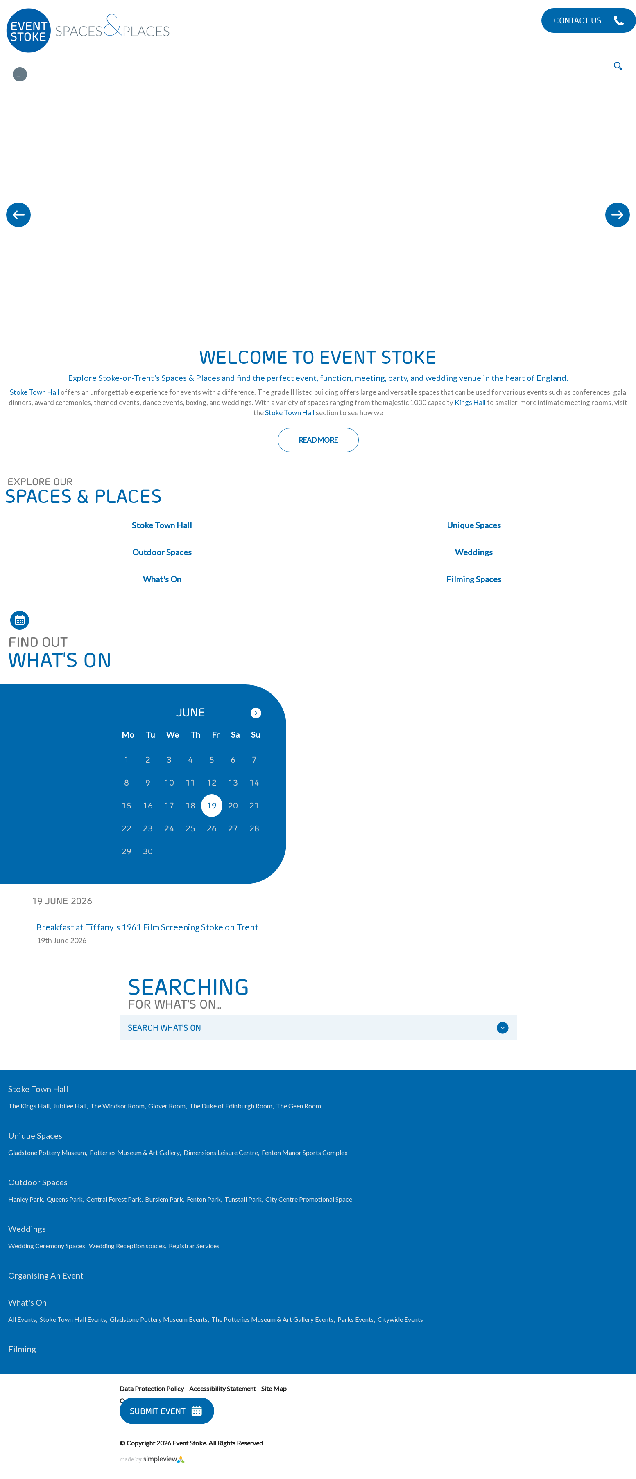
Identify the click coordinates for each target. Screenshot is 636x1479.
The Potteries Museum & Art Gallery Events (272, 1319)
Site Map (274, 1388)
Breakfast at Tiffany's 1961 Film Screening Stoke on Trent (147, 927)
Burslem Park (164, 1199)
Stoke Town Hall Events (73, 1319)
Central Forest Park (113, 1199)
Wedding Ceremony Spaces (46, 1245)
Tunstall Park (243, 1199)
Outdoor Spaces (162, 552)
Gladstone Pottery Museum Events (159, 1319)
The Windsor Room (117, 1106)
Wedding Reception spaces (127, 1245)
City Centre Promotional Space (308, 1199)
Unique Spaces (474, 525)
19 (212, 805)
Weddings (474, 552)
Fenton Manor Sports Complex (305, 1152)
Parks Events (355, 1319)
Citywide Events (400, 1319)
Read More (318, 440)
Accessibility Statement (222, 1388)
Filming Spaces (473, 579)
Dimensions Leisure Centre (220, 1152)
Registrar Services (194, 1245)
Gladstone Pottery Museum (47, 1152)
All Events (22, 1319)
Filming (22, 1349)
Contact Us (577, 20)
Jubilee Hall (69, 1106)
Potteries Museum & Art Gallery (135, 1152)
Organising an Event (46, 1275)
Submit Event (158, 1411)
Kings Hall (470, 402)
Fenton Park (204, 1199)
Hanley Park (25, 1199)
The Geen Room (298, 1106)
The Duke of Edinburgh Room (230, 1106)
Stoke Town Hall (34, 392)
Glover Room (167, 1106)
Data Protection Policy (152, 1388)
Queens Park (65, 1199)
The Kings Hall (29, 1106)
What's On (162, 579)
